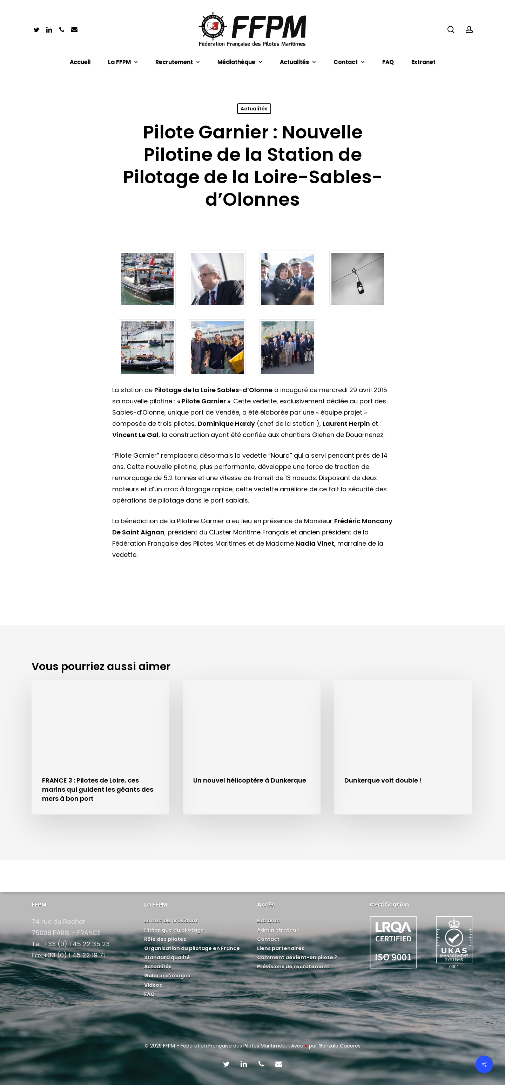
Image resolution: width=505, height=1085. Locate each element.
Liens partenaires (280, 948)
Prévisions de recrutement (293, 966)
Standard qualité (167, 957)
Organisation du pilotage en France (192, 948)
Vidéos (153, 985)
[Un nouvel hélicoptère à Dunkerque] (252, 747)
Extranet (269, 920)
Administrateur (278, 930)
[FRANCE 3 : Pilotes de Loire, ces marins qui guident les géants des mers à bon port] (100, 747)
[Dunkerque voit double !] (403, 747)
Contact (268, 939)
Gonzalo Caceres (339, 1045)
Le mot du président (171, 920)
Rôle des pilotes (165, 939)
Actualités (254, 108)
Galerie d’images (167, 975)
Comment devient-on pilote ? (297, 957)
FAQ (149, 994)
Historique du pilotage (174, 930)
